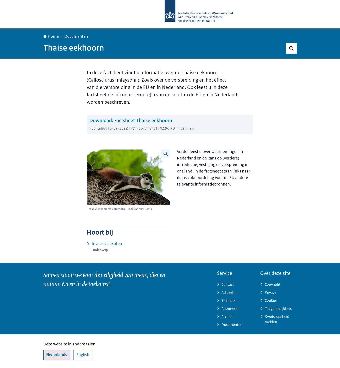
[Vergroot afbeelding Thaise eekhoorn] (165, 154)
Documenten (76, 36)
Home (51, 36)
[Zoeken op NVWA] (291, 48)
